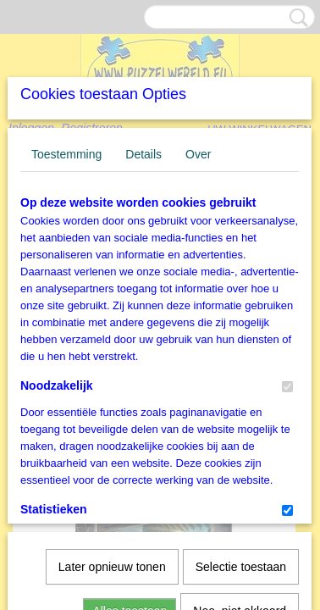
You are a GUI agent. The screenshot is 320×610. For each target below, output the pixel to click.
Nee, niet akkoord (239, 549)
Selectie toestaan (241, 505)
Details (143, 280)
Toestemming (66, 280)
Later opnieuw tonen (112, 505)
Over (198, 280)
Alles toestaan (129, 549)
